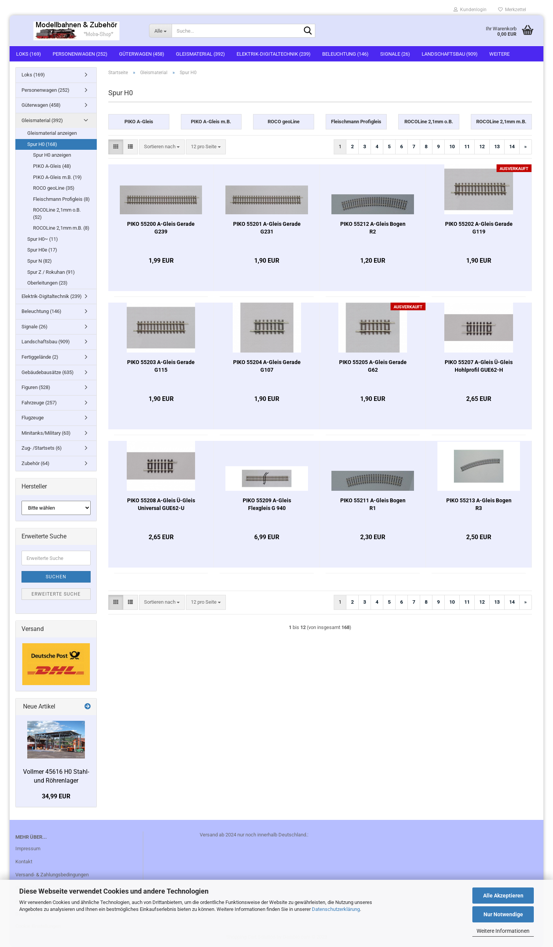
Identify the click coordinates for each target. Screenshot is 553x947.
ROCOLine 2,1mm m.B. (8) (61, 228)
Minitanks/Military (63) (46, 433)
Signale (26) (395, 54)
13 (497, 146)
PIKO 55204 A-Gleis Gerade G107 (267, 366)
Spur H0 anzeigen (52, 155)
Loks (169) (28, 54)
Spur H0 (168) (42, 144)
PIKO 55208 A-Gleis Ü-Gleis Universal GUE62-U (161, 504)
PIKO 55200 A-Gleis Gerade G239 (161, 228)
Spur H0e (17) (42, 250)
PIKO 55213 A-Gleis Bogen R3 (479, 504)
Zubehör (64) (36, 463)
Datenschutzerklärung (336, 909)
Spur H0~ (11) (42, 239)
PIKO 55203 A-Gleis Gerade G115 (161, 366)
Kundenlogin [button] (470, 9)
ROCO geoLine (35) (54, 188)
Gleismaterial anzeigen (52, 133)
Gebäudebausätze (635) (48, 372)
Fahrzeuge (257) (39, 403)
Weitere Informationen (503, 931)
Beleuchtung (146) (345, 54)
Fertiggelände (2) (40, 357)
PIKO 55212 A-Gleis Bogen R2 (373, 228)
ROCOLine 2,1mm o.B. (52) (57, 213)
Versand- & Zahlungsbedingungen (52, 874)
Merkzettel (512, 9)
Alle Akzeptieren (503, 895)
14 (512, 146)
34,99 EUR (56, 796)
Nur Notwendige (503, 914)
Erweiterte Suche (56, 594)
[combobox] (162, 146)
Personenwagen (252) (80, 54)
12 (482, 146)
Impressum (27, 848)
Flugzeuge (33, 418)
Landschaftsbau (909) (450, 54)
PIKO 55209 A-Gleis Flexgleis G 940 (267, 504)
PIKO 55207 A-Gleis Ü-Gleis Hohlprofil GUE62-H (479, 366)
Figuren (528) (36, 387)
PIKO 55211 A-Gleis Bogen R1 (373, 504)
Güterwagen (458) (141, 54)
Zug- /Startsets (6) (42, 448)
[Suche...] (160, 31)
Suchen (56, 576)
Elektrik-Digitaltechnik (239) (274, 54)
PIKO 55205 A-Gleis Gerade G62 (373, 366)
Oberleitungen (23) (47, 283)
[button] (115, 146)
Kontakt (23, 861)
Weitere (499, 54)
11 (467, 146)
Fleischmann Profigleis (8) (61, 199)
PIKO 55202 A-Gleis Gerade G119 (479, 228)
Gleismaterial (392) (200, 54)
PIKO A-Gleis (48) (52, 166)
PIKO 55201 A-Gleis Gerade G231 (267, 228)
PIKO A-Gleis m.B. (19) (57, 177)
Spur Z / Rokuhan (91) (51, 272)
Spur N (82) (39, 261)
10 (452, 146)
